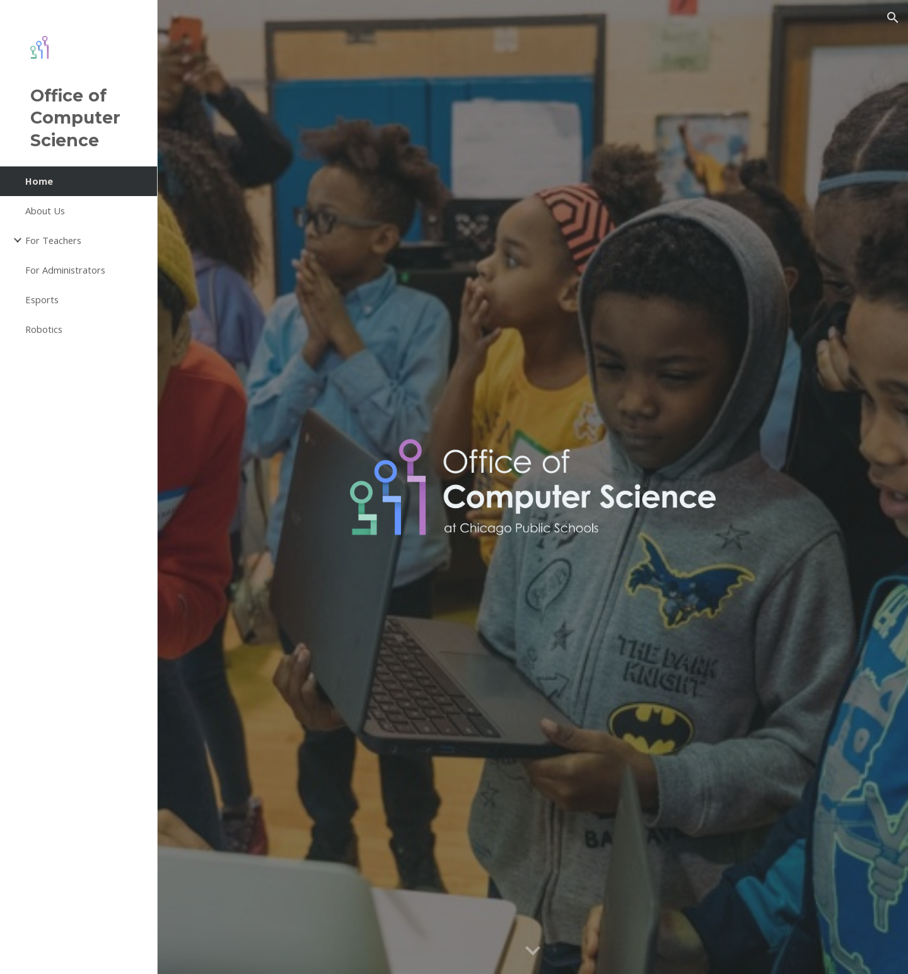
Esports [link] (42, 299)
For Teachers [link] (53, 240)
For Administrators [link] (65, 270)
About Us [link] (45, 210)
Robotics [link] (43, 329)
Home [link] (39, 181)
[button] (893, 18)
